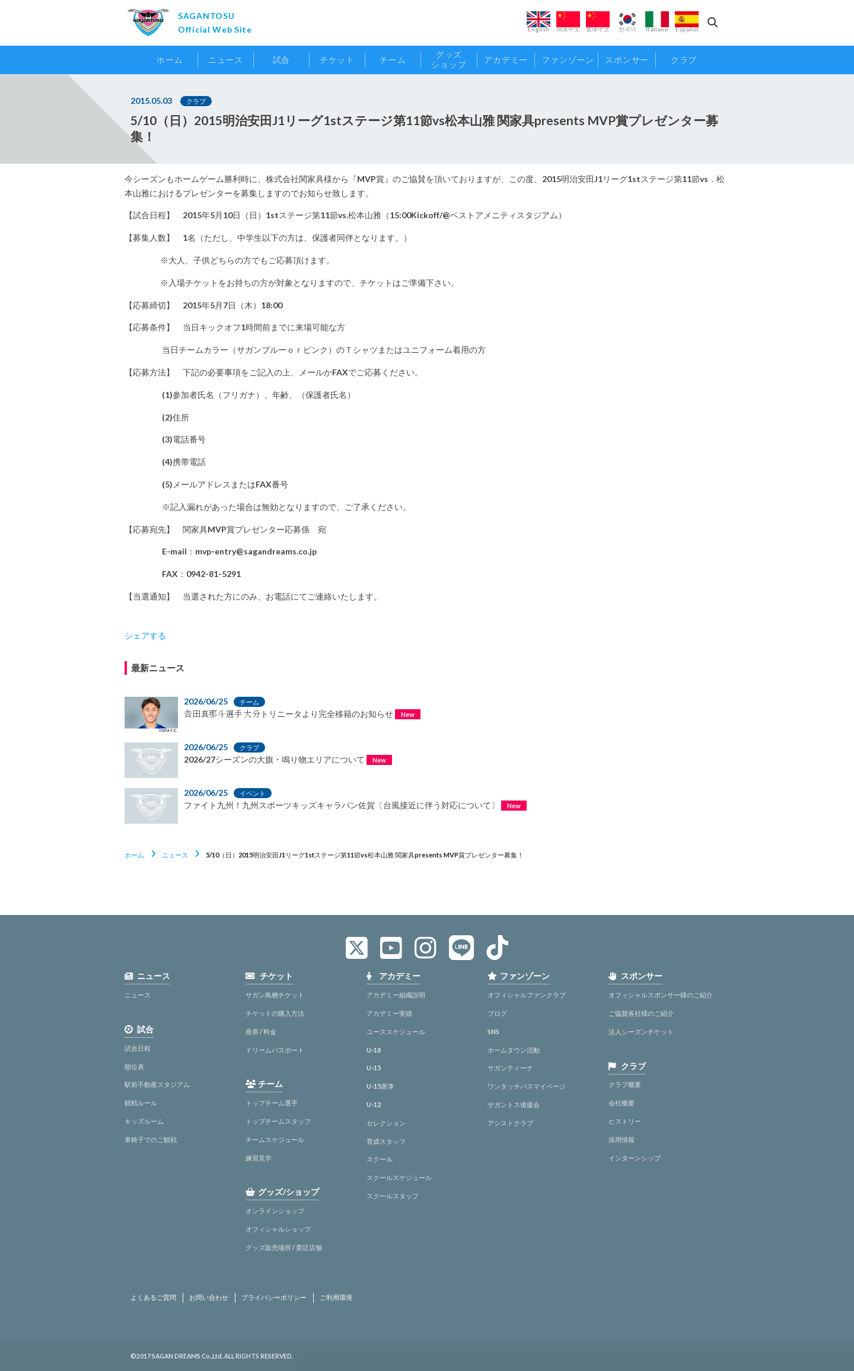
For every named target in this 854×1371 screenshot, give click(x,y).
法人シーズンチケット (641, 1031)
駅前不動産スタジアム (157, 1084)
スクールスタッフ (393, 1196)
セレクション (386, 1123)
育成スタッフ (386, 1141)
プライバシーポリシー (274, 1297)
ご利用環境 (336, 1297)
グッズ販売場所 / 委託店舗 (284, 1247)
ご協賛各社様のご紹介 (641, 1013)
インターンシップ (634, 1158)
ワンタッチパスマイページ (526, 1086)
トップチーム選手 (272, 1103)
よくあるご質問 (153, 1297)
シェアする (145, 635)
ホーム (134, 855)
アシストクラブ (510, 1123)
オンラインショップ (275, 1210)
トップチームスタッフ (278, 1121)
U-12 (374, 1104)
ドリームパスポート (275, 1050)
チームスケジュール (275, 1139)
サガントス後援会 (513, 1104)
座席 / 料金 (261, 1031)
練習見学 (259, 1158)
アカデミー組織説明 (396, 995)
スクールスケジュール (399, 1177)
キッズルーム (144, 1121)
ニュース (175, 855)
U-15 (374, 1068)
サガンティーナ (510, 1068)
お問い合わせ (208, 1297)
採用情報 (621, 1139)
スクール (380, 1159)
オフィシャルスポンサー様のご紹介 (660, 995)
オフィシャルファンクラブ (526, 995)
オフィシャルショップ (278, 1229)
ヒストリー (624, 1121)
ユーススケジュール (396, 1031)
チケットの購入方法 (275, 1013)
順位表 (134, 1066)
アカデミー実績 (389, 1013)
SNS (493, 1031)
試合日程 (138, 1048)
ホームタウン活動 (513, 1050)
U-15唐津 (380, 1086)
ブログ (497, 1013)
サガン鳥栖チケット (275, 995)
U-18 (374, 1050)
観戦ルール (141, 1103)
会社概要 (621, 1103)
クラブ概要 (624, 1084)
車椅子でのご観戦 (151, 1139)
